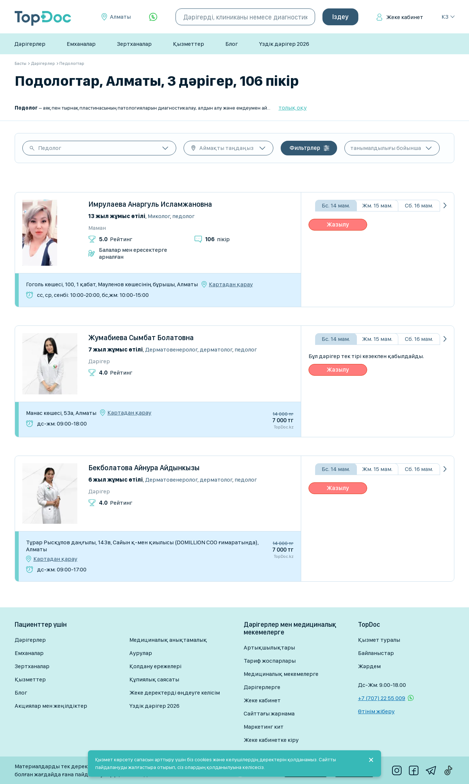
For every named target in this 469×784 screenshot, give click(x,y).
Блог (231, 43)
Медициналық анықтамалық (168, 639)
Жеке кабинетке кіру (271, 739)
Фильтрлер (304, 147)
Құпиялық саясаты (154, 679)
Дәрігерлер (29, 43)
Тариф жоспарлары (270, 660)
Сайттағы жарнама (269, 713)
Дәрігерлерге (262, 687)
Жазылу (338, 224)
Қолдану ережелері (155, 666)
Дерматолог (216, 349)
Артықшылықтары (269, 647)
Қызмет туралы (379, 639)
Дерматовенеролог (171, 349)
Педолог (49, 147)
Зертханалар (134, 43)
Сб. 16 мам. (419, 205)
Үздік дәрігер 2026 (284, 43)
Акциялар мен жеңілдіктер (51, 705)
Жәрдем (369, 666)
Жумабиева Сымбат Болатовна (141, 337)
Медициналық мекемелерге (281, 673)
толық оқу (292, 107)
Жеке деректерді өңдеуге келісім (174, 692)
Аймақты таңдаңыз (226, 147)
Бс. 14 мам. (336, 205)
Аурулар (140, 652)
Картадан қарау (231, 284)
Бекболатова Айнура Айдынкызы (144, 467)
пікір (217, 239)
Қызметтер (188, 43)
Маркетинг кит (264, 726)
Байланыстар (376, 652)
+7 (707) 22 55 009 (381, 698)
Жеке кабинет (404, 17)
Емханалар (81, 43)
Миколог (159, 216)
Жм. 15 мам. (377, 205)
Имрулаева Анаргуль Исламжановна (150, 204)
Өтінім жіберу (376, 711)
